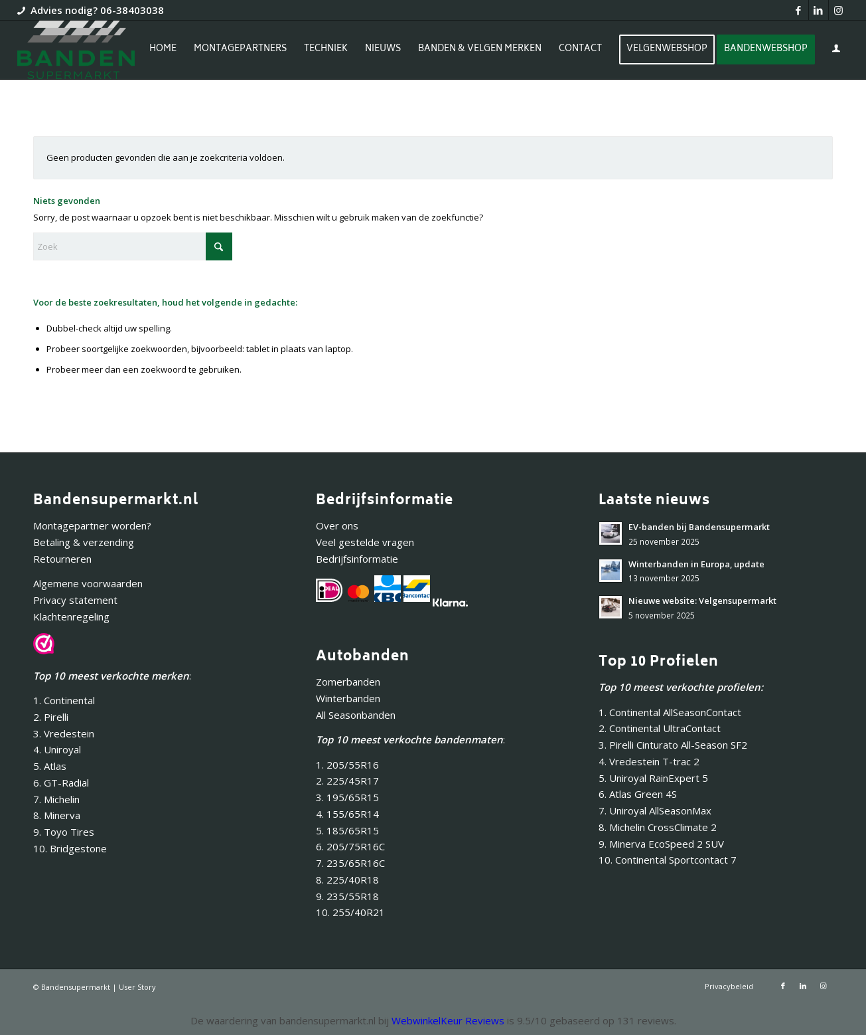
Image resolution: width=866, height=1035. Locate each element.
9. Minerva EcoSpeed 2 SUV (661, 843)
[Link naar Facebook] (798, 10)
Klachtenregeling (71, 616)
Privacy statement (75, 600)
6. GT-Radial (61, 782)
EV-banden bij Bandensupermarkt (699, 527)
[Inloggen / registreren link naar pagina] (836, 51)
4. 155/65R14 (347, 813)
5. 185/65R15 (347, 830)
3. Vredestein (63, 733)
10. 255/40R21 (350, 912)
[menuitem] (163, 50)
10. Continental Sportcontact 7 (668, 859)
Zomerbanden (348, 681)
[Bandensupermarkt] (76, 50)
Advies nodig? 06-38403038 (97, 10)
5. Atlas (49, 766)
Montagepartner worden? (92, 525)
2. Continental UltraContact (660, 728)
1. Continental (64, 700)
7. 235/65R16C (350, 863)
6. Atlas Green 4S (638, 793)
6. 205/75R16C (350, 846)
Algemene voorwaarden (88, 583)
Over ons (337, 525)
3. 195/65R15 (347, 797)
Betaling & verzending (83, 542)
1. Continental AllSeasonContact (670, 712)
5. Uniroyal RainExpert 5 (653, 778)
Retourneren (62, 558)
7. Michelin (56, 799)
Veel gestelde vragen (365, 542)
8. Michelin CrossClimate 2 (659, 827)
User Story (137, 987)
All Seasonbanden (356, 714)
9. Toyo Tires (63, 831)
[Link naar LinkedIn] (818, 10)
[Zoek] (132, 246)
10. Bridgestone (70, 848)
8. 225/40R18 (347, 879)
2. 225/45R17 (347, 780)
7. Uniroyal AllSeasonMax (655, 810)
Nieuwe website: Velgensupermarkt (702, 601)
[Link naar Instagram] (839, 10)
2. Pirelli (50, 716)
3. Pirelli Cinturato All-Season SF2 (673, 744)
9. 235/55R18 (347, 896)
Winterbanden (348, 698)
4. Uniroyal (57, 749)
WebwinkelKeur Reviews (448, 1020)
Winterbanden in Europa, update (696, 564)
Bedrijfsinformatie (357, 558)
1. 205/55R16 (347, 764)
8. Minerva (56, 815)
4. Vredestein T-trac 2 (649, 761)
